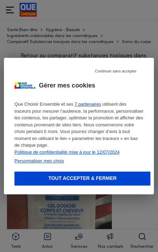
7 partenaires (87, 104)
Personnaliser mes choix (39, 160)
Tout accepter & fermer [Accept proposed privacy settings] (82, 178)
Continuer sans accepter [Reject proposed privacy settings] (115, 71)
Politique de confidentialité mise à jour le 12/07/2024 (67, 152)
